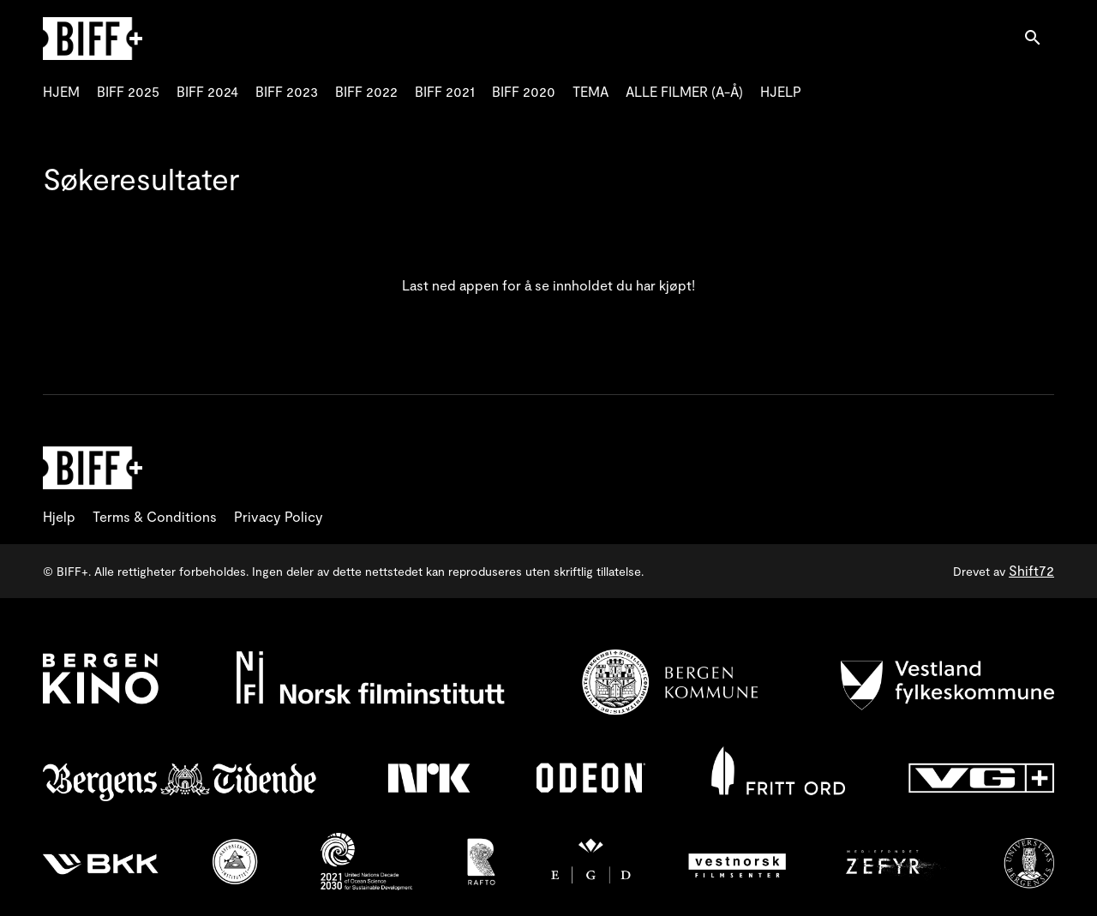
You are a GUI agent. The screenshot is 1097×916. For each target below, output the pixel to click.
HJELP (780, 91)
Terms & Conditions (155, 516)
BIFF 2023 (286, 91)
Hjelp (59, 516)
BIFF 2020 (523, 91)
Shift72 (1031, 570)
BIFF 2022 (366, 91)
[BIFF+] (92, 467)
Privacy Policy (278, 516)
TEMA (590, 91)
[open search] (1038, 38)
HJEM (61, 91)
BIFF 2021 (445, 91)
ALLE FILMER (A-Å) (684, 91)
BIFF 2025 (128, 91)
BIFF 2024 (207, 91)
